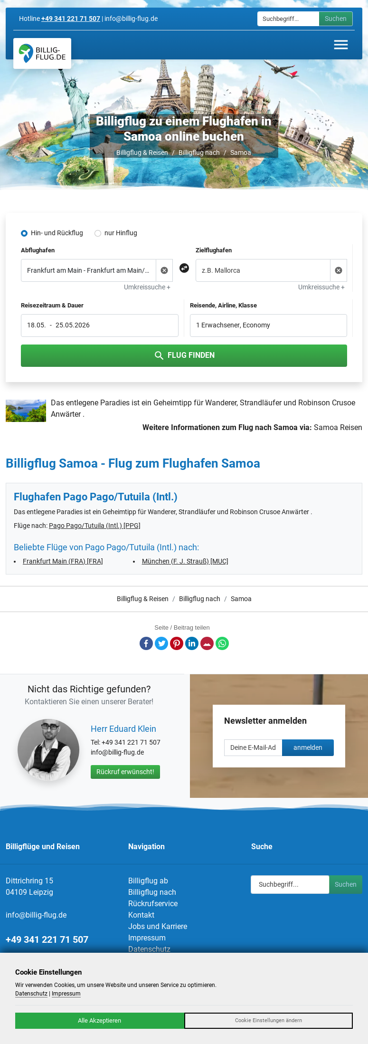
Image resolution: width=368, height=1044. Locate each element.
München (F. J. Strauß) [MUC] (185, 561)
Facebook (146, 643)
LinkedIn (191, 643)
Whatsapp (222, 643)
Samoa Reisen (338, 427)
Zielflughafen (214, 250)
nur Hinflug (120, 233)
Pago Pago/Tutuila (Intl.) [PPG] (95, 525)
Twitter (161, 643)
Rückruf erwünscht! (125, 772)
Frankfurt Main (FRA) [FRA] (63, 561)
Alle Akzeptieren (99, 1020)
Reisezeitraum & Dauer (52, 305)
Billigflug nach (199, 152)
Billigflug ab (148, 880)
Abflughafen (38, 250)
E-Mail (207, 643)
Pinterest (176, 643)
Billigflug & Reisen (142, 152)
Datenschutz (149, 949)
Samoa (240, 152)
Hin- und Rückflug (57, 233)
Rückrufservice (153, 903)
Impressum (147, 937)
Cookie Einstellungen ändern (268, 1020)
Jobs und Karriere (157, 926)
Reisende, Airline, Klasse (223, 305)
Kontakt (141, 914)
